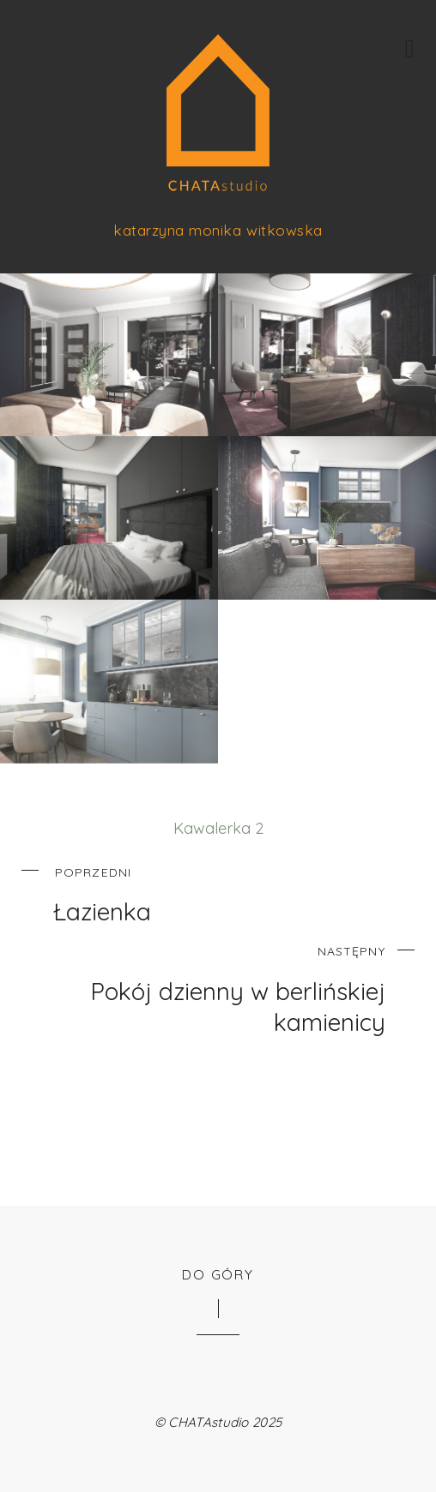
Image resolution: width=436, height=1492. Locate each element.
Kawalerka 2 (218, 828)
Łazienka (233, 892)
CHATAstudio (208, 1422)
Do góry (217, 1274)
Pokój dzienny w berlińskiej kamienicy (203, 986)
